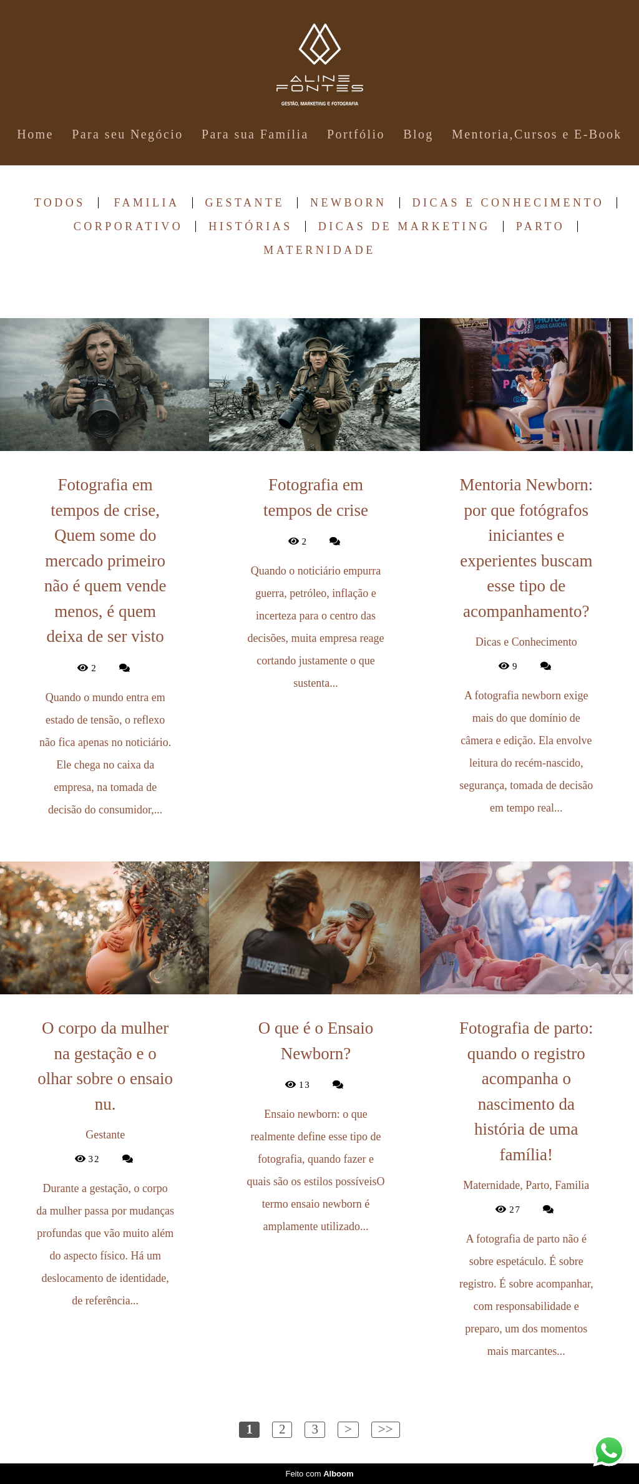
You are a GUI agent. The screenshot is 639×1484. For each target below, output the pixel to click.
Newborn (348, 202)
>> (385, 1429)
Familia (146, 202)
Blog (418, 134)
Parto (540, 226)
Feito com (319, 1473)
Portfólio (356, 134)
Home (35, 134)
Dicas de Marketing (404, 226)
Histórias (250, 226)
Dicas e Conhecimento (508, 202)
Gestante (245, 202)
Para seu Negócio (127, 134)
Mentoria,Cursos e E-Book (537, 134)
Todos (59, 202)
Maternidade (319, 250)
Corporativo (128, 226)
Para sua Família (255, 134)
